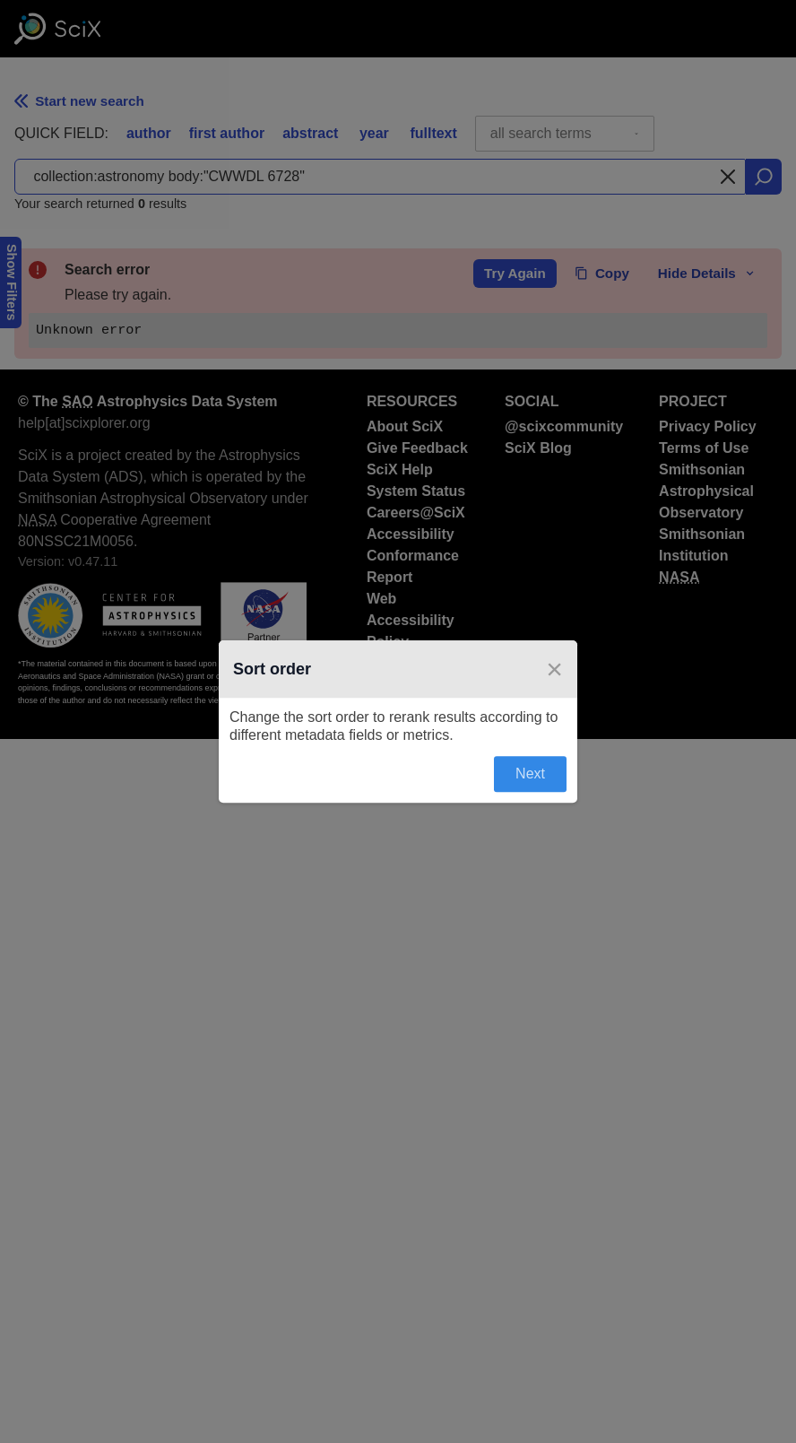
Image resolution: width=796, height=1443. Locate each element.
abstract (310, 133)
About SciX (405, 426)
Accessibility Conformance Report (413, 555)
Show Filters (11, 282)
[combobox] (564, 134)
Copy (602, 273)
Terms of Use (703, 448)
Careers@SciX (416, 512)
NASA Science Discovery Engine (416, 685)
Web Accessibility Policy (410, 620)
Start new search (79, 101)
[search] (764, 177)
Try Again (515, 273)
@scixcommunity (564, 426)
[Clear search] (728, 177)
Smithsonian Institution (702, 544)
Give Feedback (417, 448)
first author (226, 133)
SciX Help (400, 469)
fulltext (433, 133)
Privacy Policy (708, 426)
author (148, 133)
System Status (416, 491)
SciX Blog (538, 448)
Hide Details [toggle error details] (707, 273)
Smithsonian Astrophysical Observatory (706, 491)
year (374, 133)
